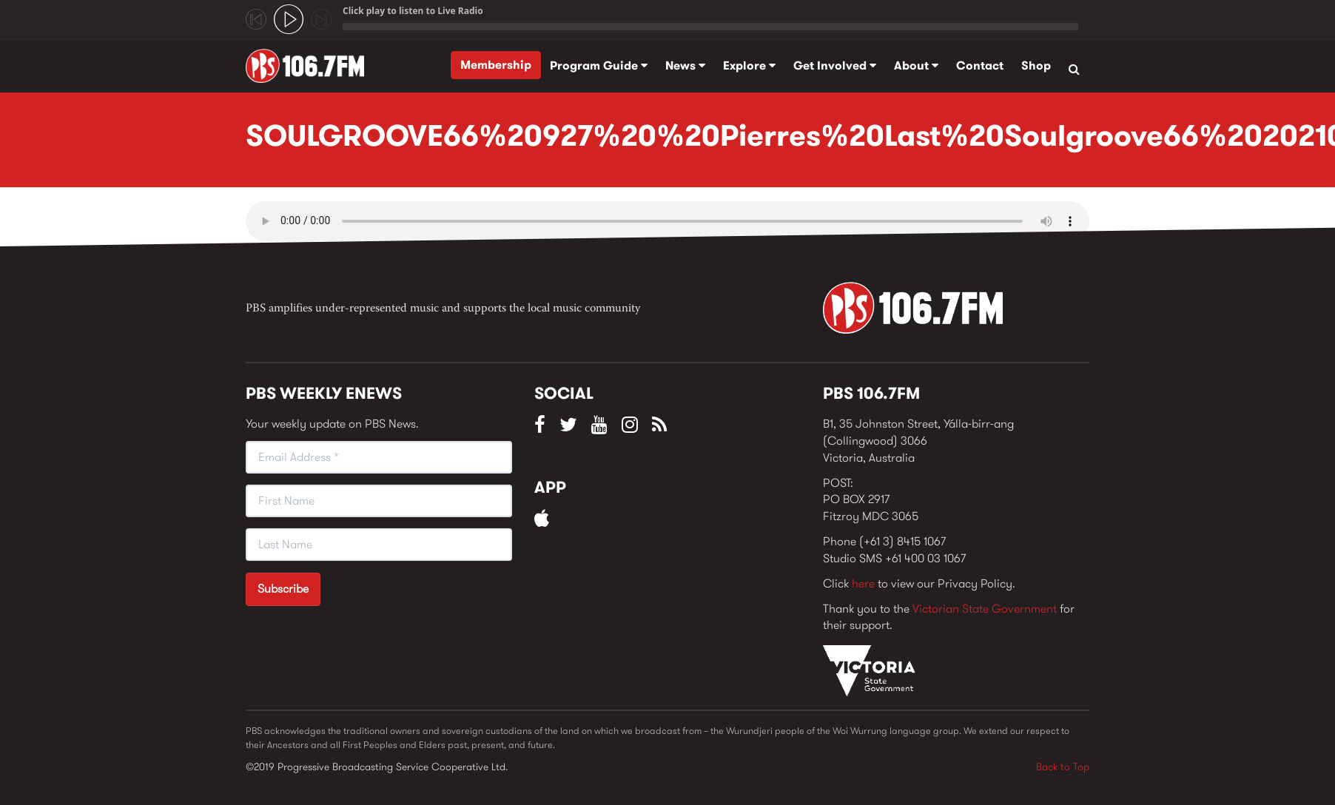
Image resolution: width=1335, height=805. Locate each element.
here (863, 583)
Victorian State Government (984, 608)
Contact (979, 65)
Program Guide (599, 65)
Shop (1036, 65)
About (916, 65)
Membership (495, 64)
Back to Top (1062, 766)
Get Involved (834, 65)
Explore (749, 65)
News (685, 65)
